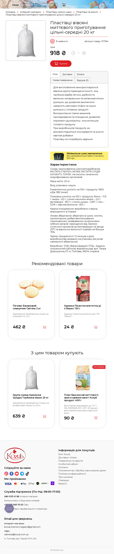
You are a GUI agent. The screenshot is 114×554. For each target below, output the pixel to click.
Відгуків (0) (82, 80)
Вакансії (62, 483)
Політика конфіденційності (72, 474)
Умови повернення (62, 80)
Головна (10, 12)
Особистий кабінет (68, 464)
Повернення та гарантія (70, 461)
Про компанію (65, 477)
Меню (15, 5)
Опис (55, 74)
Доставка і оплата (67, 457)
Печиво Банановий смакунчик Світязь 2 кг (27, 307)
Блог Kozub (64, 454)
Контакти (63, 467)
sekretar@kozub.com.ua (16, 534)
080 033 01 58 (11, 496)
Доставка (67, 74)
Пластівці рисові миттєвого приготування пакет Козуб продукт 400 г (81, 398)
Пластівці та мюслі (87, 12)
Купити (60, 63)
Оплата (80, 74)
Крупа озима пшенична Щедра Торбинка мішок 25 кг (31, 396)
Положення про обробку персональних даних (82, 470)
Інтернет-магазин (30, 12)
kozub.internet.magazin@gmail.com (22, 527)
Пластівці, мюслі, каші (58, 12)
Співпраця (63, 480)
